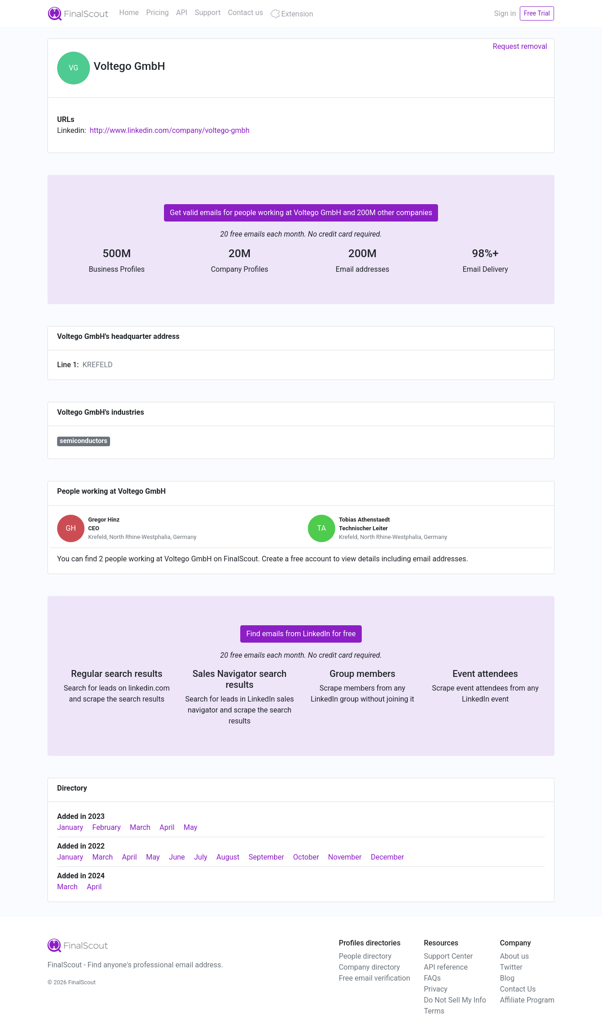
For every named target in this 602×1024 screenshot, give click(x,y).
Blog (507, 978)
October (306, 857)
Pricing (157, 12)
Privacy (436, 989)
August (228, 857)
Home (129, 12)
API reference (446, 967)
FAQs (432, 978)
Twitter (511, 967)
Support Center (448, 956)
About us (514, 956)
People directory (365, 956)
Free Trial (537, 13)
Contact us (245, 12)
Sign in (505, 13)
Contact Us (518, 989)
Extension (291, 14)
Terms (434, 1011)
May (190, 827)
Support (207, 12)
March (140, 827)
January (70, 827)
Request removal (520, 46)
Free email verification (374, 978)
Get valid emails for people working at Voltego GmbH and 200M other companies (301, 212)
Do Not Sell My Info (455, 1000)
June (177, 857)
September (266, 857)
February (106, 827)
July (200, 857)
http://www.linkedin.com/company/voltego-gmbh (169, 130)
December (387, 857)
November (344, 857)
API (182, 12)
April (166, 827)
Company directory (369, 967)
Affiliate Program (527, 1000)
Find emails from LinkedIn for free (301, 633)
